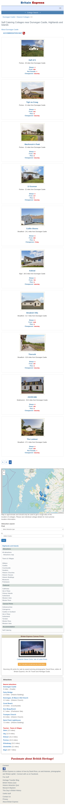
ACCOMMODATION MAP (12, 33)
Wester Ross (6, 600)
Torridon (5, 619)
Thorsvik (32, 354)
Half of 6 (32, 60)
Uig (4, 734)
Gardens (5, 570)
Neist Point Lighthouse (12, 720)
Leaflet (47, 512)
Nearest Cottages (23, 17)
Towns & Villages (8, 558)
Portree (6, 740)
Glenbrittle (7, 747)
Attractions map (8, 555)
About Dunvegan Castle (9, 29)
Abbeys (4, 563)
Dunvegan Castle (9, 17)
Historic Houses (7, 575)
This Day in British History (12, 790)
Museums (5, 579)
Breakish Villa (32, 313)
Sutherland (6, 596)
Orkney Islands (7, 593)
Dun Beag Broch (9, 709)
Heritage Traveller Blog (11, 780)
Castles (4, 565)
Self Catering (6, 630)
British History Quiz (9, 783)
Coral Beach (8, 703)
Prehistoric (6, 582)
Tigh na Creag (32, 102)
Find (3, 526)
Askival (32, 271)
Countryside (6, 568)
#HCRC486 (32, 397)
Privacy (5, 799)
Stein (5, 730)
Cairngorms (6, 609)
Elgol (5, 750)
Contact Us (7, 797)
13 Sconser (32, 186)
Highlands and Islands (10, 546)
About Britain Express (10, 802)
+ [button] (3, 471)
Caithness (5, 589)
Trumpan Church (9, 714)
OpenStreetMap (54, 512)
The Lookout (32, 439)
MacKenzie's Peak (32, 144)
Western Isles (7, 598)
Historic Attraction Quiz (11, 785)
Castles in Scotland (8, 612)
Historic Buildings (8, 577)
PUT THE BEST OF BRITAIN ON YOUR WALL (32, 664)
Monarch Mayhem (9, 788)
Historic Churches (8, 572)
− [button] (3, 473)
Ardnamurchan (7, 607)
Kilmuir (6, 737)
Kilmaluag (7, 743)
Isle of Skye (6, 591)
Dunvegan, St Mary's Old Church (15, 698)
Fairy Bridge (8, 692)
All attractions (7, 552)
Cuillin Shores (32, 229)
